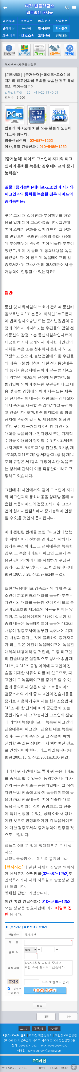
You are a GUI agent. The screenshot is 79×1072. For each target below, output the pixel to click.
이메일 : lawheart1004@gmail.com (39, 1050)
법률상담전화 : (29, 140)
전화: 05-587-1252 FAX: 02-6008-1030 (39, 1045)
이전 (46, 1016)
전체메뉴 (62, 35)
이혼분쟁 (44, 21)
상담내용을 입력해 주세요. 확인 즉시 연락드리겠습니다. (48, 967)
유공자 (26, 28)
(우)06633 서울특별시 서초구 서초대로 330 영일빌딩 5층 (39, 1040)
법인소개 (9, 21)
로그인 (24, 1028)
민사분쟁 (44, 28)
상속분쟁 (62, 21)
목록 (39, 1006)
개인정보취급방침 (66, 1035)
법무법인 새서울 (39, 12)
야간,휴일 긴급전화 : (36, 146)
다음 (68, 1016)
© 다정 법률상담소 (40, 1035)
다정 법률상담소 (39, 6)
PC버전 (54, 1028)
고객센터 (44, 36)
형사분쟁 (62, 28)
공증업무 (26, 21)
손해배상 (9, 28)
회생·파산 (8, 36)
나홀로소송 (26, 36)
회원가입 (38, 1028)
